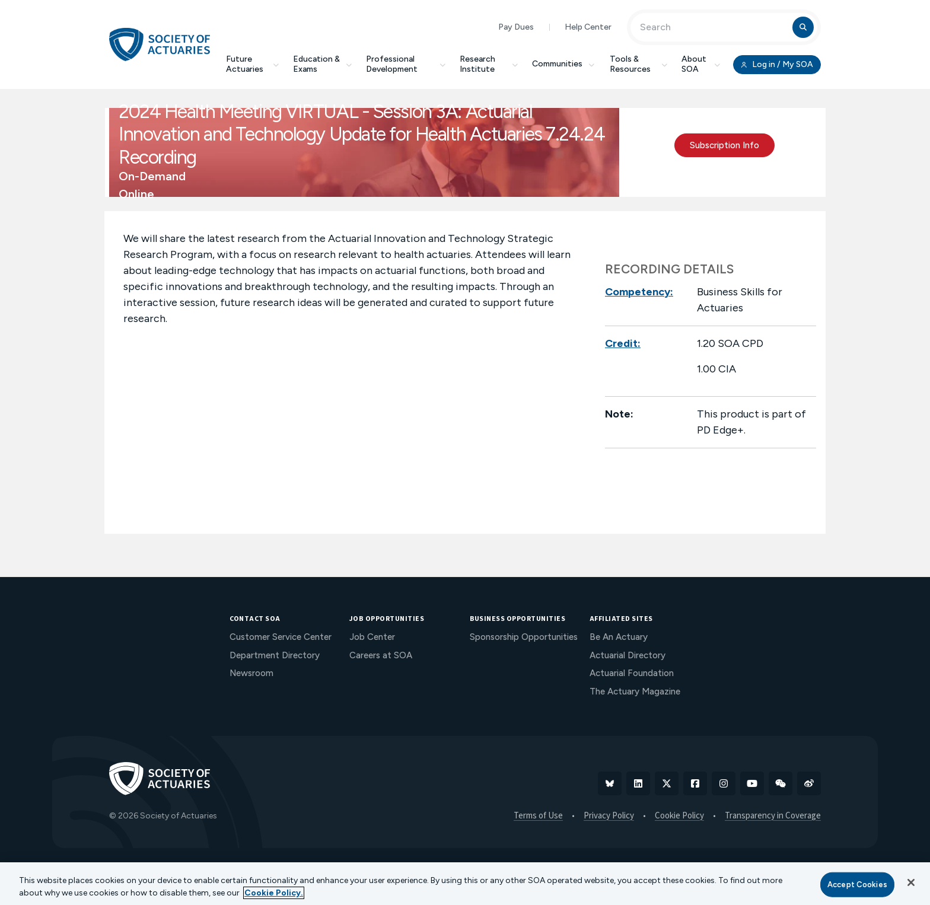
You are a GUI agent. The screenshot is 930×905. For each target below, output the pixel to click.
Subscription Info (724, 145)
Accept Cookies (857, 884)
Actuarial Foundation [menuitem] (632, 673)
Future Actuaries (252, 64)
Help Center (588, 27)
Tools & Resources (638, 64)
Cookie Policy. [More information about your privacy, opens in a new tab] (273, 893)
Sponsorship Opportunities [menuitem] (524, 637)
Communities (564, 64)
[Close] (911, 882)
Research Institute (489, 64)
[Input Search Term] (713, 27)
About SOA (700, 64)
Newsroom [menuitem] (251, 673)
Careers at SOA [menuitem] (380, 655)
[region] (465, 883)
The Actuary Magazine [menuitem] (635, 691)
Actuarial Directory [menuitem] (627, 655)
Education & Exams (322, 64)
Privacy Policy (609, 816)
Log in (777, 64)
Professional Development (405, 64)
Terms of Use (538, 816)
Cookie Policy (679, 816)
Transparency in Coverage (773, 816)
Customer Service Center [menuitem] (281, 637)
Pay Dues (516, 27)
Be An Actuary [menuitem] (619, 637)
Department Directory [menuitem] (275, 655)
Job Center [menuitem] (372, 637)
